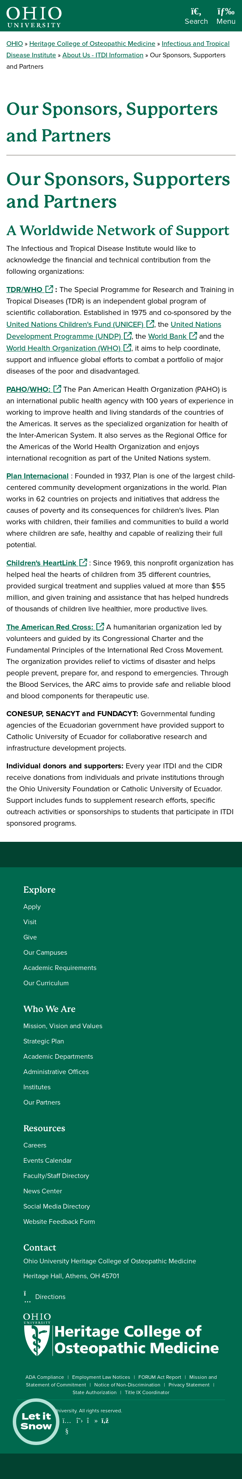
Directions (50, 1297)
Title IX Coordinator (147, 1392)
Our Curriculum (46, 983)
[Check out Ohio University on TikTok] (92, 1420)
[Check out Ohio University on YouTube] (67, 1425)
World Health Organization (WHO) (68, 348)
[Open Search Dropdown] (196, 18)
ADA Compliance (44, 1377)
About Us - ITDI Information (103, 55)
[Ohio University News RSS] (105, 1420)
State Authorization (95, 1392)
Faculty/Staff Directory (56, 1176)
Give (30, 937)
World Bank (172, 336)
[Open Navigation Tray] (226, 18)
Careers (34, 1145)
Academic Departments (58, 1056)
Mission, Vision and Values (62, 1026)
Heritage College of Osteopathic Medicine (92, 43)
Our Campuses (45, 952)
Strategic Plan (43, 1041)
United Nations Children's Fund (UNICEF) (80, 324)
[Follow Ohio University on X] (79, 1420)
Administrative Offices (56, 1072)
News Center (42, 1191)
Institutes (37, 1087)
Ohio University (59, 1410)
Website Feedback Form (59, 1221)
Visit (30, 922)
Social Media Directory (56, 1206)
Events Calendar (47, 1160)
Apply (32, 906)
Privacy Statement (189, 1385)
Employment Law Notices (101, 1377)
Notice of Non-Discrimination (127, 1385)
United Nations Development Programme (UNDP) (113, 330)
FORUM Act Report (159, 1377)
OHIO (14, 43)
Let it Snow (36, 1422)
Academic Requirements (59, 968)
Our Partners (41, 1102)
